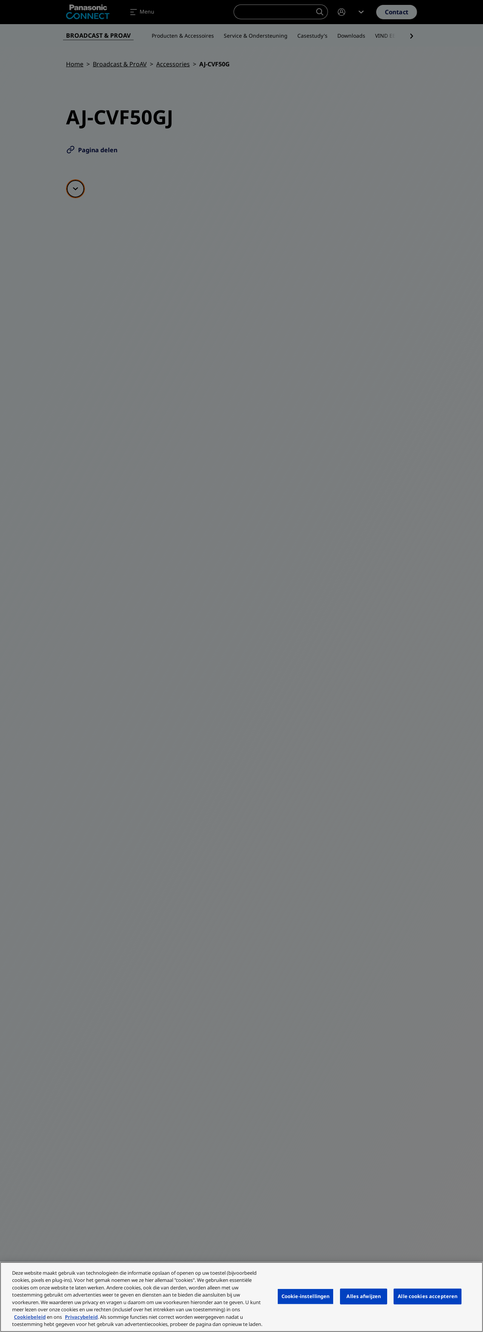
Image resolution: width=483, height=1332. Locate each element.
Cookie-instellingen (305, 1296)
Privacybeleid (81, 1317)
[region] (241, 1297)
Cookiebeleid (30, 1317)
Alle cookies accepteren (427, 1296)
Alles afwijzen (363, 1296)
